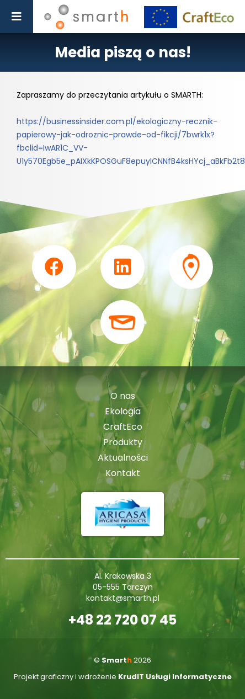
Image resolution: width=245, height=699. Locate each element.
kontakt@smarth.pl (122, 598)
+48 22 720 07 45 (122, 620)
